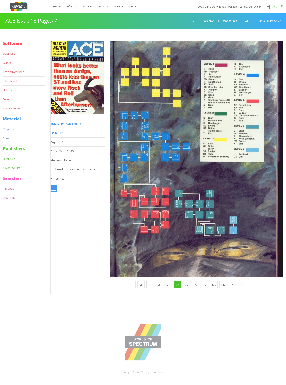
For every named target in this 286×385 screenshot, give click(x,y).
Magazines (230, 21)
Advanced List (11, 168)
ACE (247, 21)
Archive (87, 6)
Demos (7, 99)
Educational (10, 81)
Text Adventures (13, 72)
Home (57, 6)
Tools (101, 6)
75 (159, 284)
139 (214, 284)
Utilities (7, 90)
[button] (282, 6)
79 (195, 284)
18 (57, 133)
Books (7, 138)
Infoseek (71, 6)
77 (177, 284)
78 (186, 284)
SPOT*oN (9, 197)
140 (223, 284)
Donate (133, 6)
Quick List (9, 53)
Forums (119, 6)
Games (7, 62)
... (150, 284)
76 (168, 284)
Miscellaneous (11, 108)
